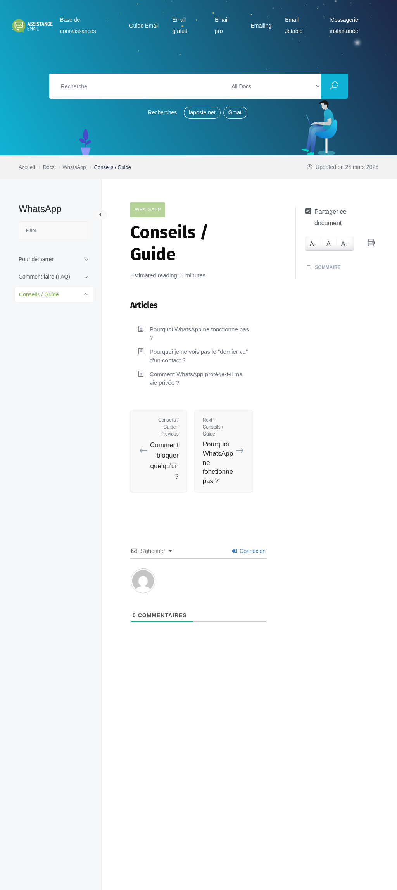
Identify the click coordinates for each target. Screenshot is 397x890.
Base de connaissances (78, 25)
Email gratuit (179, 25)
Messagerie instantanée (344, 25)
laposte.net (202, 112)
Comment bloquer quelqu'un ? (164, 448)
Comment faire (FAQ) (44, 277)
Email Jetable (293, 25)
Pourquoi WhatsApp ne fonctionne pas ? (199, 333)
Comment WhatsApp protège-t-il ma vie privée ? (196, 378)
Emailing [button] (260, 25)
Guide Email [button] (144, 25)
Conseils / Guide (39, 294)
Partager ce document (326, 217)
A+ (345, 244)
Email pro (221, 25)
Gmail (235, 112)
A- (313, 244)
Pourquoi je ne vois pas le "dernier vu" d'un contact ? (199, 355)
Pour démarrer (36, 259)
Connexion (249, 551)
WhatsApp (148, 209)
